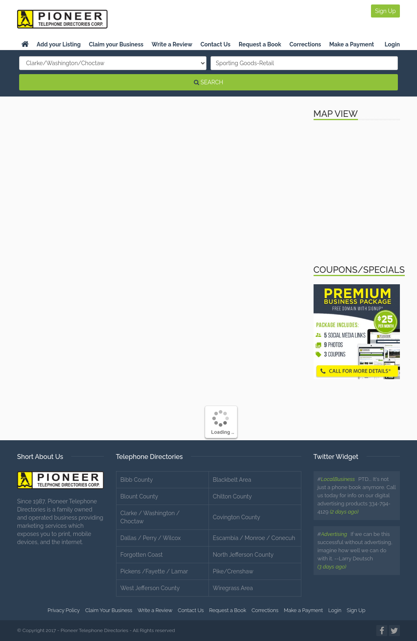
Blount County (139, 496)
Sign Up (385, 11)
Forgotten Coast (142, 554)
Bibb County (137, 479)
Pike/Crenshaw (233, 571)
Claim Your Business (108, 610)
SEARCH (208, 82)
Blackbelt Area (232, 479)
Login (392, 44)
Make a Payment (351, 44)
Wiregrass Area (233, 588)
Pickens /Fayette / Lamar (154, 571)
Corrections (305, 44)
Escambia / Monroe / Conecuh (254, 538)
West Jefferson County (150, 588)
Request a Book (260, 44)
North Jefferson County (243, 554)
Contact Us (215, 44)
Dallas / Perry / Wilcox (151, 538)
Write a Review (171, 44)
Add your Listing (59, 44)
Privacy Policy (64, 610)
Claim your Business (116, 44)
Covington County (236, 517)
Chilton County (232, 496)
